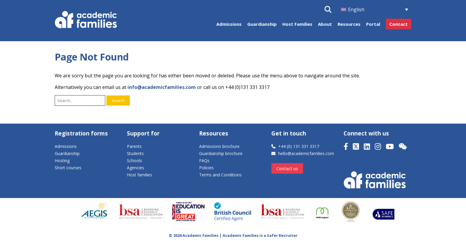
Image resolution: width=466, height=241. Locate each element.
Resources (349, 24)
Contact (398, 24)
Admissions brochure (219, 146)
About (325, 24)
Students (135, 153)
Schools (134, 160)
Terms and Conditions (220, 175)
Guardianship (262, 24)
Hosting (62, 160)
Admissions (229, 24)
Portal (373, 24)
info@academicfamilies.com (161, 87)
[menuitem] (374, 9)
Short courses (68, 167)
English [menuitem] (356, 9)
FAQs (204, 160)
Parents (134, 146)
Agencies (135, 167)
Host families (139, 175)
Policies (206, 167)
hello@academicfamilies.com (306, 153)
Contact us (287, 168)
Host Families (297, 24)
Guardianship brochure (221, 153)
